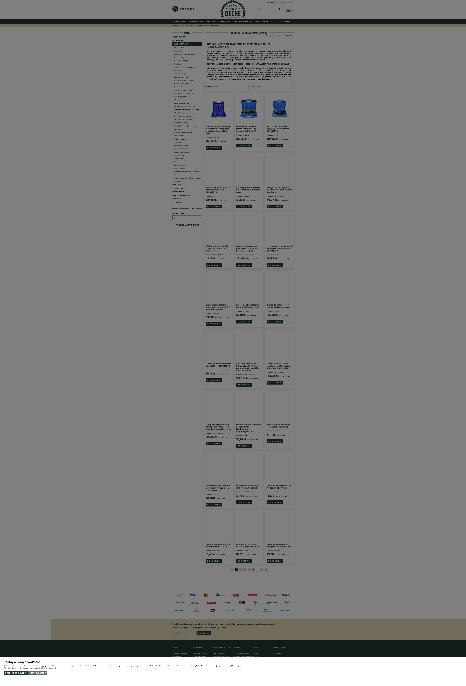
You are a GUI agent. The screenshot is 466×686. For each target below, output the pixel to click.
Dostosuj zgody (37, 673)
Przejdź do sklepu (15, 673)
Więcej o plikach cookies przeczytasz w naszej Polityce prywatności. (30, 668)
